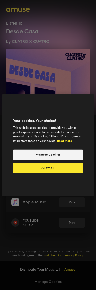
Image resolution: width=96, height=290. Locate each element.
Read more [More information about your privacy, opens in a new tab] (64, 141)
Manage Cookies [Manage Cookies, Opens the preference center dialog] (48, 154)
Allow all (48, 168)
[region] (47, 145)
